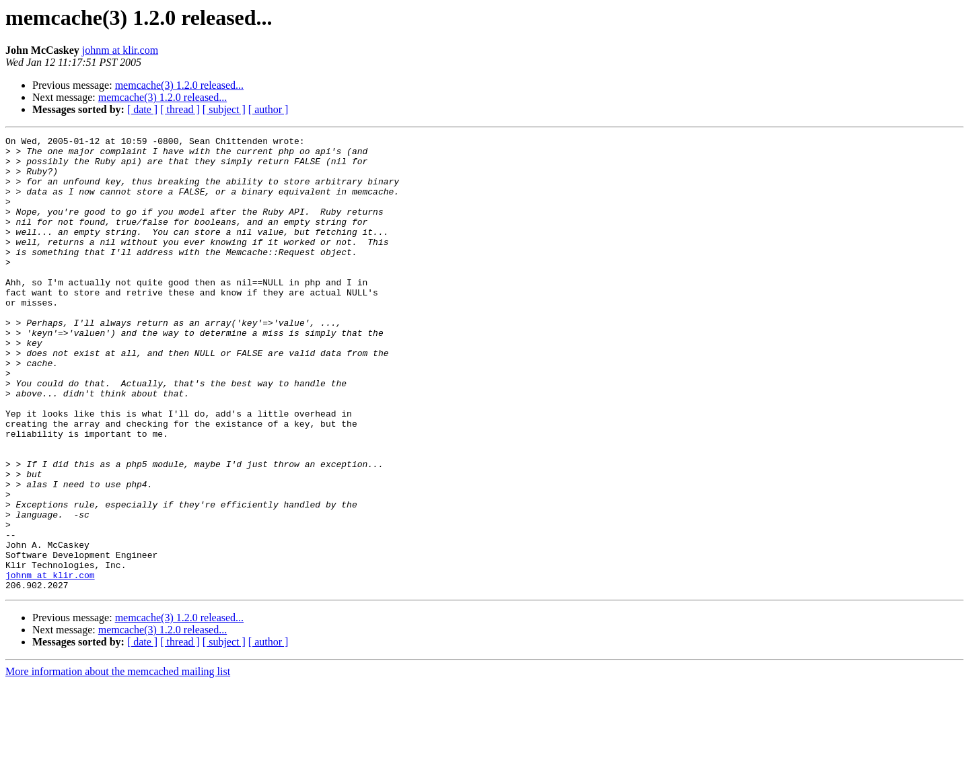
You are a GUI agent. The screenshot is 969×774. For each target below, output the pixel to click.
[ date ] (142, 109)
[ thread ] (180, 109)
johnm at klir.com (120, 50)
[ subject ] (224, 109)
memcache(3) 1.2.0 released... (179, 85)
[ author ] (268, 109)
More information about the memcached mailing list (117, 762)
